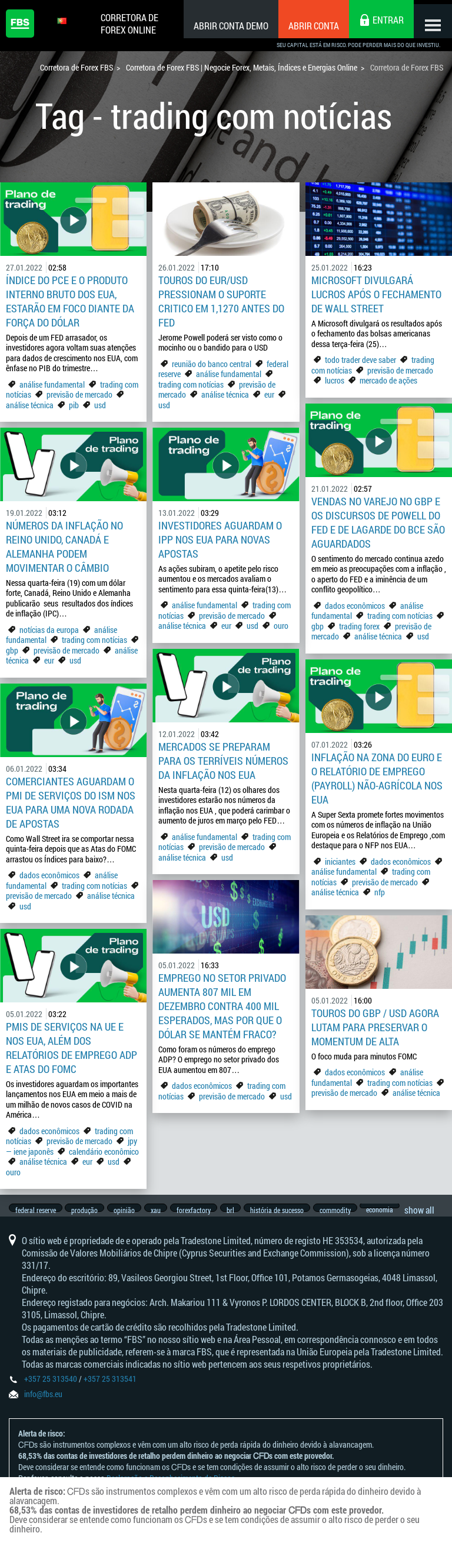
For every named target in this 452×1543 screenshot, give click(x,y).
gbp (317, 626)
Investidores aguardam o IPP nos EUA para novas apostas (220, 539)
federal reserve (35, 1210)
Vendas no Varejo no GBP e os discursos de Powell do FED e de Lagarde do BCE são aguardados (378, 522)
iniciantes (340, 861)
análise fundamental (52, 384)
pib (74, 405)
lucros (335, 380)
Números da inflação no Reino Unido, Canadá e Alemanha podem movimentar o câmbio (64, 546)
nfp (379, 892)
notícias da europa (49, 629)
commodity (356, 1210)
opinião (130, 1210)
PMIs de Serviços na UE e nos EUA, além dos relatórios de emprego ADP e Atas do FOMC (71, 1047)
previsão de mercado (79, 394)
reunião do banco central (211, 363)
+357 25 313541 (110, 1388)
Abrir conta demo (222, 25)
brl (246, 1210)
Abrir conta (305, 25)
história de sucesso (295, 1210)
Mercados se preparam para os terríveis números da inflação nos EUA (223, 760)
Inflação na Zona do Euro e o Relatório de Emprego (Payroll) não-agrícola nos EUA (377, 778)
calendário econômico (104, 1151)
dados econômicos (356, 605)
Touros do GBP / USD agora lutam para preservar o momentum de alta (375, 1027)
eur (269, 394)
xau (165, 1210)
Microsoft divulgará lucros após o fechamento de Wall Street (376, 294)
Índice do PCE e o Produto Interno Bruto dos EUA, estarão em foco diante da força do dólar (70, 301)
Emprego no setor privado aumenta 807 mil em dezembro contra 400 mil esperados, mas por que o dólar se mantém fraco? (222, 1006)
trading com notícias (191, 384)
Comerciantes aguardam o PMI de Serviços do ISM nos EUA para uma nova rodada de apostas (70, 802)
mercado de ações (388, 380)
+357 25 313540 (50, 1388)
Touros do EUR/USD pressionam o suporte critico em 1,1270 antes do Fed (221, 301)
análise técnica (30, 405)
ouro (281, 625)
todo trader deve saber (360, 359)
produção (88, 1210)
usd (100, 405)
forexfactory (206, 1210)
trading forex (359, 626)
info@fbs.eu (43, 1403)
